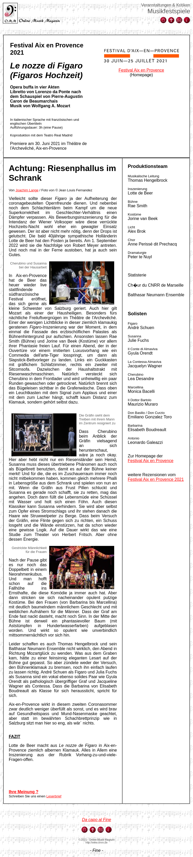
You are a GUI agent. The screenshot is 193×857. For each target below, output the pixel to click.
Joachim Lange (27, 190)
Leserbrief (53, 796)
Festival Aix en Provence (141, 70)
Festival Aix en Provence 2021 (156, 479)
